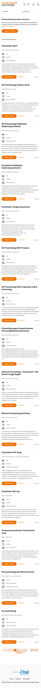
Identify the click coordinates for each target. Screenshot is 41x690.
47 (37, 650)
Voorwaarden (26, 678)
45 (31, 650)
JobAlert (33, 4)
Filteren (25, 12)
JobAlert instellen (10, 31)
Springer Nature (34, 682)
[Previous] (4, 650)
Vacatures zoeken (24, 4)
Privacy (11, 678)
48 (17, 652)
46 (34, 650)
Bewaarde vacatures (28, 4)
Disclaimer (18, 678)
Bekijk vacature (9, 77)
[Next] (23, 653)
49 (20, 652)
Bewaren (22, 77)
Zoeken (5, 11)
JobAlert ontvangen (8, 26)
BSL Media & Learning (10, 682)
